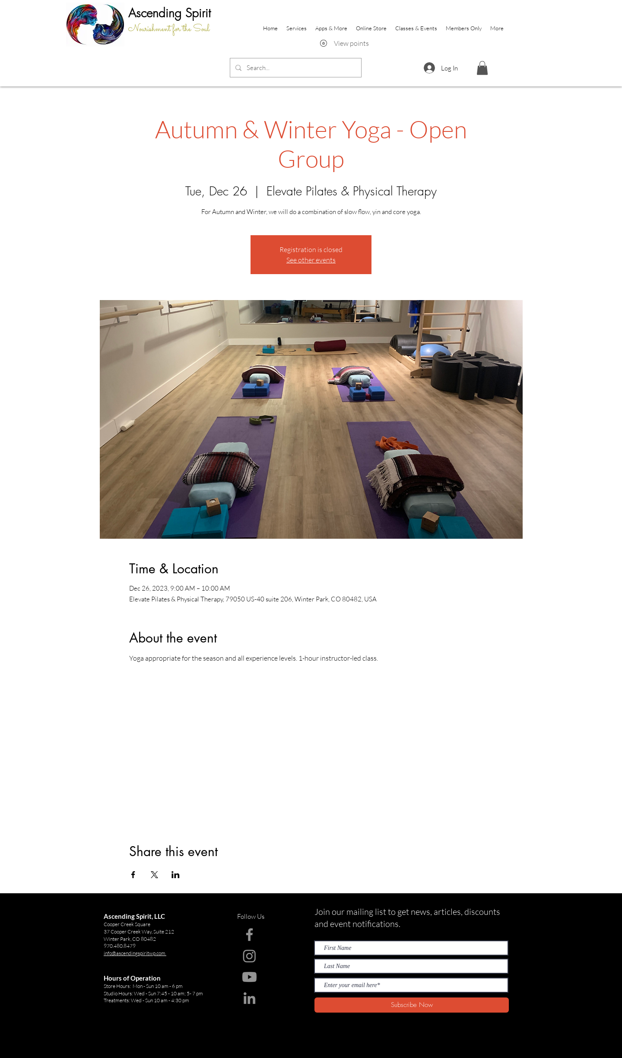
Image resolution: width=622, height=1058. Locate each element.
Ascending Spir (166, 13)
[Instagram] (249, 955)
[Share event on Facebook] (133, 874)
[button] (482, 68)
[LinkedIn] (249, 998)
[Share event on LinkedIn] (175, 874)
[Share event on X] (154, 874)
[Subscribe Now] (411, 1005)
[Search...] (295, 67)
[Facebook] (249, 934)
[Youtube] (249, 977)
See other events (311, 260)
